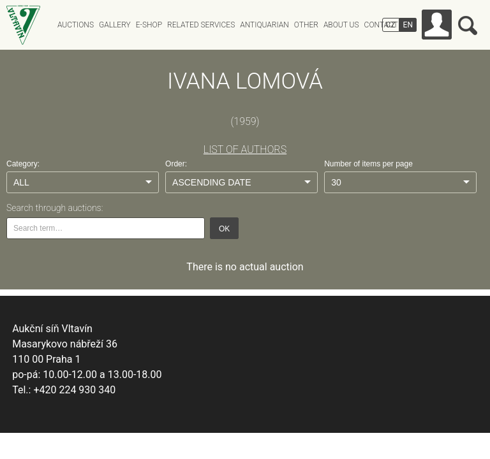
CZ (391, 24)
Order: (176, 163)
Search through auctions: (54, 208)
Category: (23, 163)
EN (408, 24)
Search (467, 25)
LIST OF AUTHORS (245, 149)
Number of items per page (368, 163)
